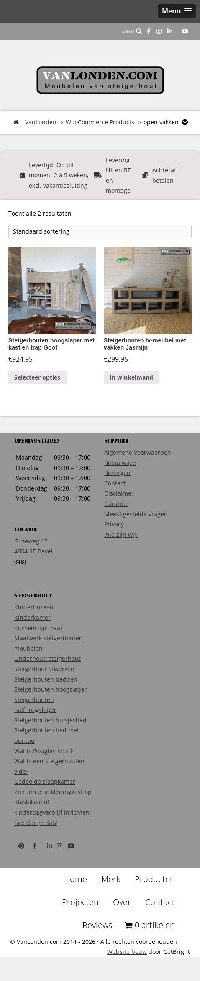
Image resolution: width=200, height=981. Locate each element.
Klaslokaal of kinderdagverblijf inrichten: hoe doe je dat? (52, 812)
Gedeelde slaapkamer (44, 781)
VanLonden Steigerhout (100, 80)
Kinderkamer (32, 617)
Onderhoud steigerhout (47, 658)
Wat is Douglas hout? (43, 751)
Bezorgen (117, 473)
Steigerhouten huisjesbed (50, 720)
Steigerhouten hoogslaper (50, 689)
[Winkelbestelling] (100, 231)
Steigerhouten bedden (45, 679)
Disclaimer (119, 493)
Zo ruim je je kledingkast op (53, 792)
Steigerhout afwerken (44, 669)
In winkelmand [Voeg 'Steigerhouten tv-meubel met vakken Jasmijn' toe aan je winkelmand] (131, 377)
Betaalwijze (120, 463)
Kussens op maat (38, 628)
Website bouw (127, 952)
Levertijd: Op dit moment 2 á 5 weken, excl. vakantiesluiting (58, 175)
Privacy (114, 524)
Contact (115, 483)
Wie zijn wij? (121, 534)
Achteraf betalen (164, 175)
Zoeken (132, 31)
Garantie (116, 504)
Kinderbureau (34, 607)
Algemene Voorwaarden (137, 452)
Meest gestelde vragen (136, 514)
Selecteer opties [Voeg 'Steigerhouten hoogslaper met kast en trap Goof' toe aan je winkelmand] (37, 377)
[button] (177, 11)
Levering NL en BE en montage (118, 175)
